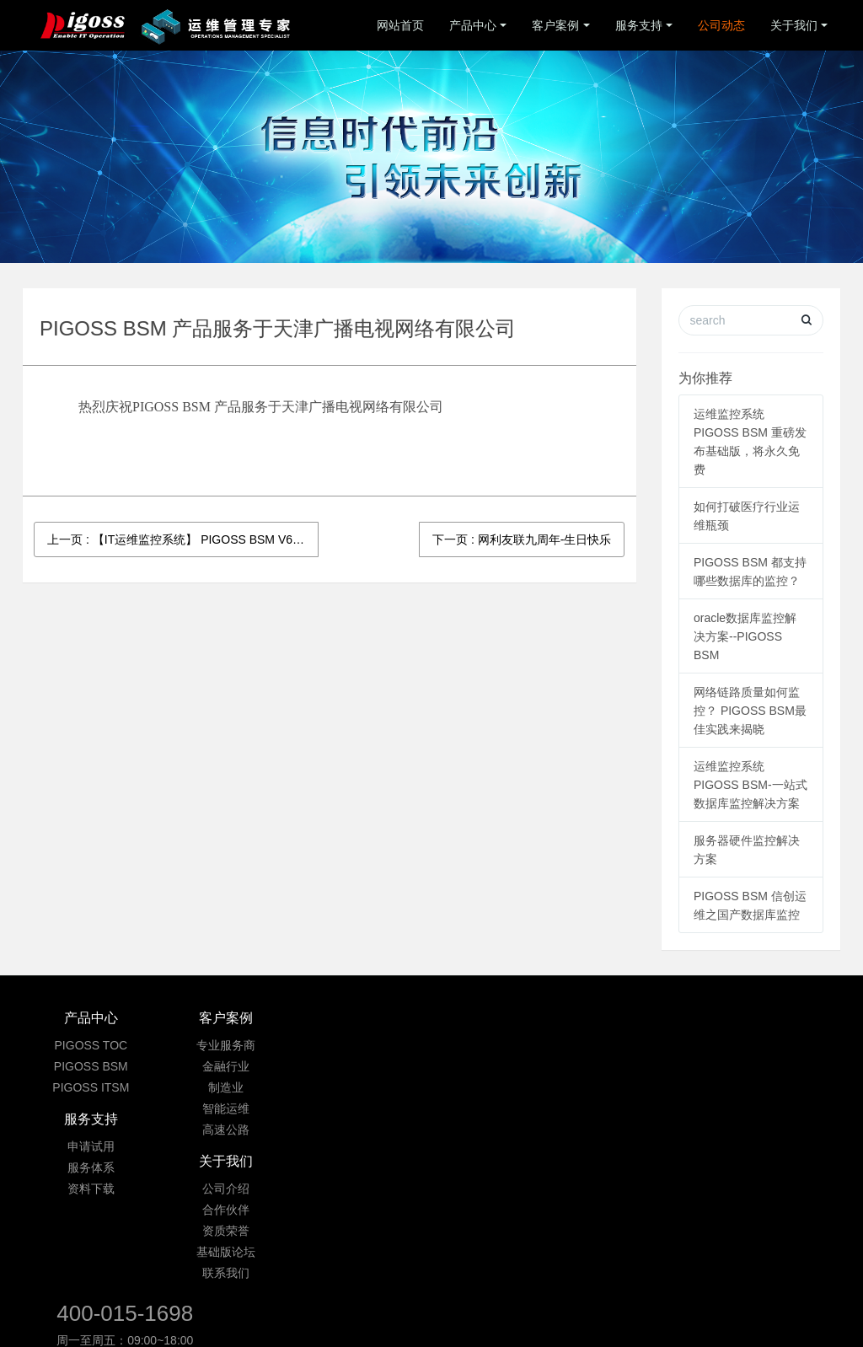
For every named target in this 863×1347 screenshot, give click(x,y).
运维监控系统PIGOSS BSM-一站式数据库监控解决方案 (750, 784)
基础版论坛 (499, 1108)
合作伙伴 (499, 1066)
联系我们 (499, 1129)
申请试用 (363, 1045)
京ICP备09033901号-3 (434, 1250)
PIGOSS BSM (91, 1066)
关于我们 (793, 25)
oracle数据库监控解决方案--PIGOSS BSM (745, 636)
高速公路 (226, 1129)
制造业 (226, 1087)
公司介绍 (499, 1045)
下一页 (521, 539)
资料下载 (363, 1087)
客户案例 (555, 25)
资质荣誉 (499, 1087)
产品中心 (472, 25)
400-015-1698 (670, 1026)
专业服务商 (226, 1045)
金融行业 (226, 1066)
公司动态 (721, 25)
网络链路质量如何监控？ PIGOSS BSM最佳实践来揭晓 (750, 710)
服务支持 (638, 25)
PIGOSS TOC (91, 1045)
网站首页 (400, 25)
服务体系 (363, 1066)
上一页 (183, 539)
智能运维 (226, 1108)
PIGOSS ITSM (90, 1087)
